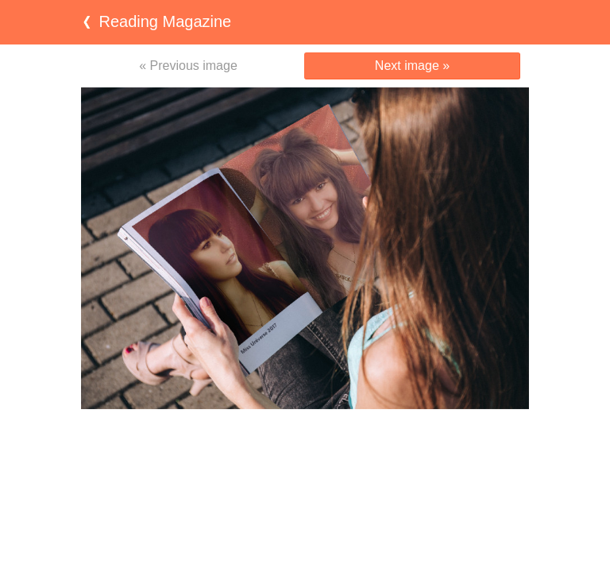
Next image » (412, 65)
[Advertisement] (305, 440)
